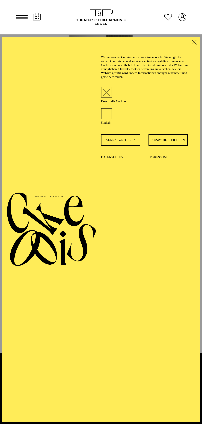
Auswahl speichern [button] (168, 140)
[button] (22, 17)
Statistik (106, 123)
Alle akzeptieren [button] (121, 140)
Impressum (158, 157)
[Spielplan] (37, 17)
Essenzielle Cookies (113, 101)
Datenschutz (112, 157)
